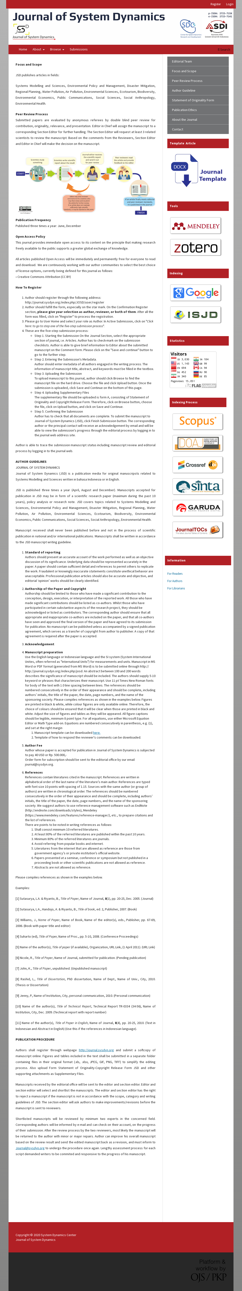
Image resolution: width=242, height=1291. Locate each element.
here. (96, 732)
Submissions (79, 49)
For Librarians (176, 588)
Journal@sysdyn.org (30, 1148)
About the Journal (184, 119)
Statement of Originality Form (193, 100)
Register (216, 4)
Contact (177, 129)
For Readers (174, 574)
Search (224, 49)
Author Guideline (183, 90)
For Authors (174, 581)
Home (23, 49)
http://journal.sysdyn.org (96, 1050)
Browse (56, 49)
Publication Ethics (184, 110)
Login (229, 4)
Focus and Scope (184, 71)
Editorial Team (182, 61)
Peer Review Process (187, 81)
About (37, 49)
